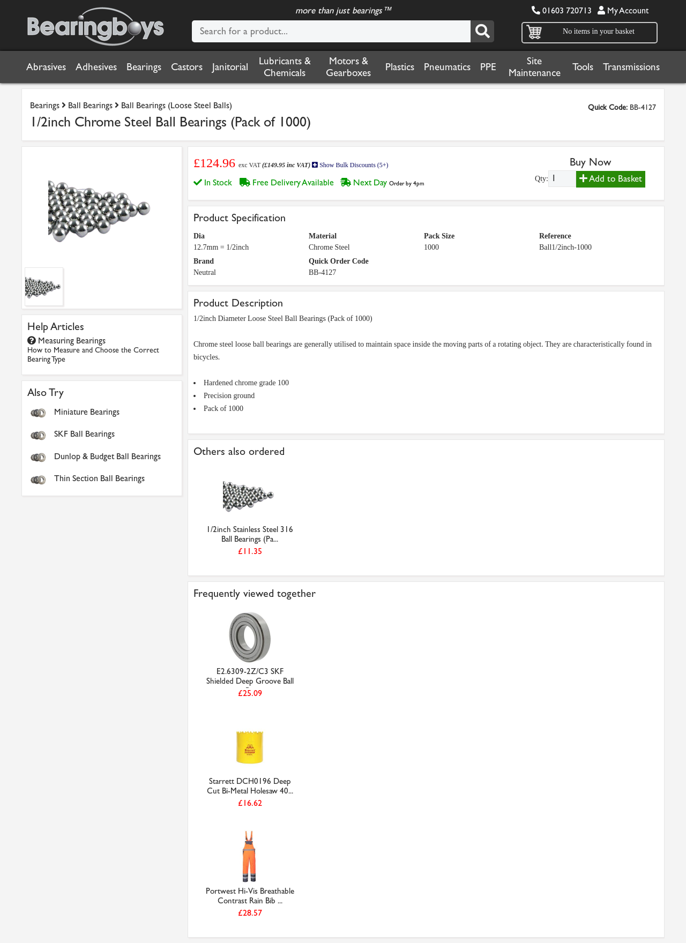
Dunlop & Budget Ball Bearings (107, 456)
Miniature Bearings (87, 412)
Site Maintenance (535, 67)
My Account (623, 10)
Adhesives (96, 67)
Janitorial (230, 67)
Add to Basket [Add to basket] (610, 179)
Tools (582, 67)
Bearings (143, 67)
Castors (187, 67)
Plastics (399, 67)
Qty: (541, 179)
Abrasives (46, 67)
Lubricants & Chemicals (285, 67)
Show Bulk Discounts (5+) (350, 165)
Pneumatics (447, 67)
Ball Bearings (90, 105)
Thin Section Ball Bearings (99, 478)
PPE (488, 67)
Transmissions (631, 67)
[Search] (482, 31)
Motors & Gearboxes (348, 67)
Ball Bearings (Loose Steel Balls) (176, 105)
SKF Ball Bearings (84, 434)
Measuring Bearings (93, 349)
